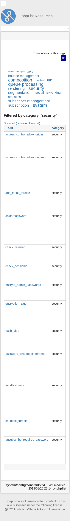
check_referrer (15, 247)
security (36, 88)
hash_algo (12, 330)
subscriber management (29, 101)
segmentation (20, 92)
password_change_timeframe (25, 353)
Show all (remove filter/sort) (22, 123)
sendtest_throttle (16, 420)
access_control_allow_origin (24, 134)
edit (10, 128)
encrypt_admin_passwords (23, 284)
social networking (48, 92)
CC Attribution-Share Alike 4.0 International (37, 509)
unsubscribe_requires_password (26, 439)
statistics (14, 97)
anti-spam (20, 71)
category (58, 128)
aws (30, 71)
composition (20, 79)
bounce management (23, 76)
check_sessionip (16, 266)
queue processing (26, 84)
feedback (41, 80)
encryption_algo (16, 303)
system (40, 105)
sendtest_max (14, 385)
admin (11, 71)
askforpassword (15, 216)
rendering (16, 88)
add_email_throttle (17, 192)
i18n (49, 79)
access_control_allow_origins (24, 157)
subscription (18, 105)
